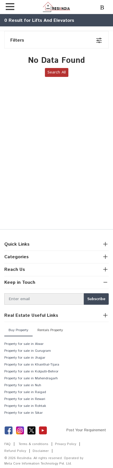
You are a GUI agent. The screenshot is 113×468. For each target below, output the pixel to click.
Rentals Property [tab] (50, 330)
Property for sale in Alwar (23, 343)
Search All (56, 72)
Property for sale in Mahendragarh (31, 378)
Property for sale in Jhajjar (24, 357)
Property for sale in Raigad (25, 392)
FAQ (7, 444)
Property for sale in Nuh (22, 385)
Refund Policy (15, 451)
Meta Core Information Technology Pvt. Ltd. (38, 463)
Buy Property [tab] (18, 330)
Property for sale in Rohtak (25, 405)
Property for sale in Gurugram (27, 350)
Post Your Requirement (86, 430)
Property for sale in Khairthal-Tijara (31, 364)
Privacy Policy (65, 444)
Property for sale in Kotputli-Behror (31, 371)
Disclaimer (41, 451)
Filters (17, 40)
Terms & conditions (33, 444)
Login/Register (104, 8)
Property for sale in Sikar (23, 412)
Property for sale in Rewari (24, 399)
